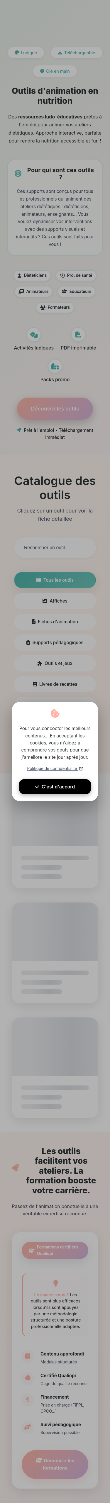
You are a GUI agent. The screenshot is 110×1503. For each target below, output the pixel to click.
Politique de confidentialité (55, 768)
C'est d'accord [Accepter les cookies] (55, 787)
